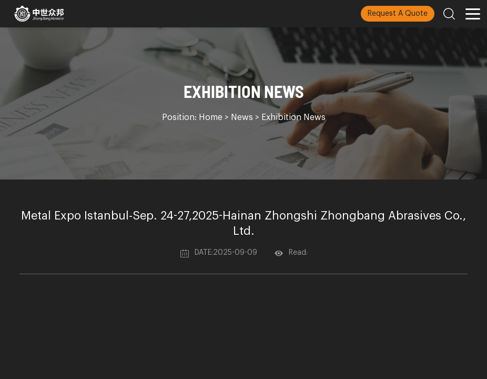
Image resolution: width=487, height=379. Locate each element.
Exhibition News (293, 117)
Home (210, 117)
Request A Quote (398, 13)
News (242, 117)
